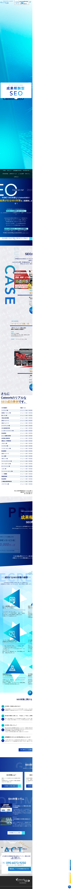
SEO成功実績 (35, 887)
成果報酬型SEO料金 (19, 887)
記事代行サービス (43, 887)
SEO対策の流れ (28, 887)
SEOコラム (57, 887)
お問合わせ (63, 887)
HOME (6, 887)
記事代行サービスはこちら (69, 873)
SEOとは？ (11, 887)
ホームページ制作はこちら (69, 860)
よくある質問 (51, 887)
